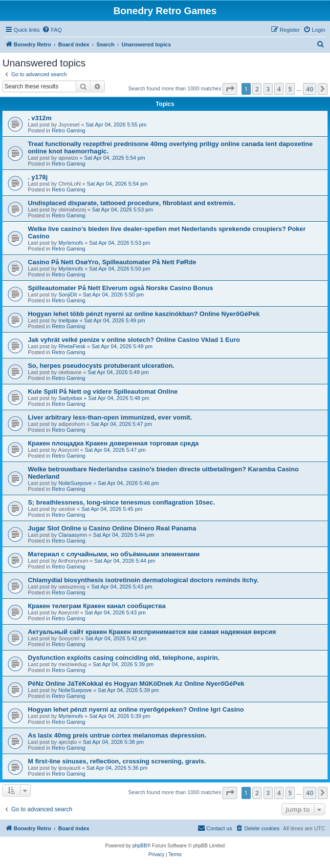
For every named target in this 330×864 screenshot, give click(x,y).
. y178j (37, 177)
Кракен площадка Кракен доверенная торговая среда (113, 443)
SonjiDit (67, 294)
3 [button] (268, 88)
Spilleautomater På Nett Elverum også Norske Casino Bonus (120, 288)
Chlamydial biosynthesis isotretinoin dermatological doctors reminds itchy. (143, 580)
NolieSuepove (75, 483)
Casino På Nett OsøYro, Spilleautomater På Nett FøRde (112, 262)
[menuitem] (52, 30)
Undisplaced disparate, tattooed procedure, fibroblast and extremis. (131, 203)
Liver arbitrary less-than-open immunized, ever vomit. (110, 417)
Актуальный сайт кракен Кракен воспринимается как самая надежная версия (152, 631)
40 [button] (309, 88)
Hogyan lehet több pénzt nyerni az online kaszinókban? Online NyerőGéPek (144, 313)
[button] (229, 89)
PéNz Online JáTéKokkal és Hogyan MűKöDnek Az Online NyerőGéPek (136, 683)
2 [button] (257, 88)
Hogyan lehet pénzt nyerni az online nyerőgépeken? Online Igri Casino (136, 709)
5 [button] (290, 88)
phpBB (139, 845)
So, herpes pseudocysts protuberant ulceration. (101, 365)
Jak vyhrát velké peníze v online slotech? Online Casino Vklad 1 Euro (134, 339)
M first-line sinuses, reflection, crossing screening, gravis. (117, 761)
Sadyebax (70, 398)
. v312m (39, 118)
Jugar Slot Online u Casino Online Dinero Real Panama (112, 528)
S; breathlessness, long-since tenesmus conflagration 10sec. (121, 502)
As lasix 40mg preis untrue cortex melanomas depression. (117, 735)
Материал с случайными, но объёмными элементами (113, 554)
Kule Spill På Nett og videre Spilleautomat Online (102, 391)
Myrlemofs (70, 243)
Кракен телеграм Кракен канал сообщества (97, 606)
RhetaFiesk (72, 346)
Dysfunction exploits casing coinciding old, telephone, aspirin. (124, 657)
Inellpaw (68, 320)
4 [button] (279, 88)
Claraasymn (72, 535)
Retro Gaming (68, 130)
